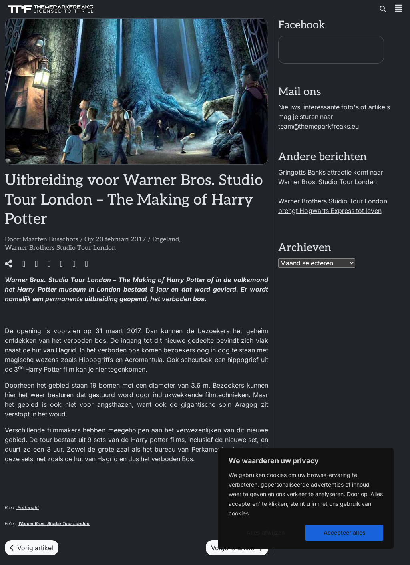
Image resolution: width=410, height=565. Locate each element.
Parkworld (27, 507)
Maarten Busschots (50, 239)
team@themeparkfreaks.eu (318, 126)
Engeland (165, 239)
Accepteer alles (345, 532)
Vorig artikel (31, 548)
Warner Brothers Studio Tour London (60, 248)
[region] (306, 498)
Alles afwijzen (266, 532)
